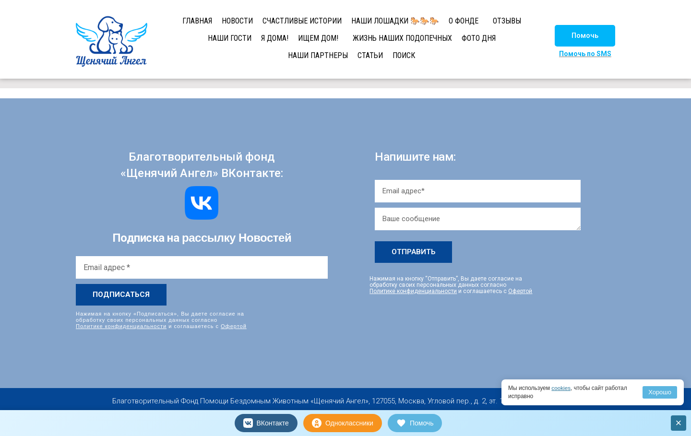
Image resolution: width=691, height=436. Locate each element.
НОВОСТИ (237, 20)
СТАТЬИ (370, 55)
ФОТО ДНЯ (479, 38)
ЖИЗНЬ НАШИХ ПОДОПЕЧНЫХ (402, 38)
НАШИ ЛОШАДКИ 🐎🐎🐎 (395, 20)
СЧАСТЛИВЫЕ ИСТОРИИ (302, 20)
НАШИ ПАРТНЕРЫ (318, 55)
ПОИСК (404, 55)
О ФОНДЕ (463, 20)
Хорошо (659, 392)
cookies (561, 388)
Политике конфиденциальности (121, 326)
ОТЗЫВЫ (507, 20)
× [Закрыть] (679, 423)
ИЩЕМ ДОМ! (318, 38)
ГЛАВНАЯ (197, 20)
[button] (585, 36)
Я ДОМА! (274, 38)
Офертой (234, 326)
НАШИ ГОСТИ (229, 38)
